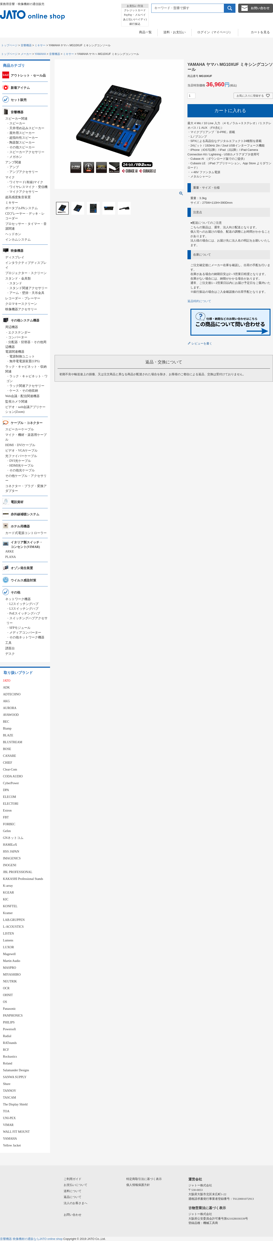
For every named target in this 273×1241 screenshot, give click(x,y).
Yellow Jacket (12, 1145)
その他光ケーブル (22, 470)
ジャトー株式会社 (200, 1185)
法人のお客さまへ (75, 1203)
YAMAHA (40, 54)
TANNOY (9, 1090)
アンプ (14, 167)
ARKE (9, 551)
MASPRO (9, 967)
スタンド (15, 283)
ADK (6, 687)
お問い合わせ (72, 1214)
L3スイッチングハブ (23, 608)
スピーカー (17, 123)
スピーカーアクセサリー (26, 152)
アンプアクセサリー (23, 172)
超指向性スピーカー (23, 137)
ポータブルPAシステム (21, 208)
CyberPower (11, 783)
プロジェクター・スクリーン (26, 273)
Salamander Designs (16, 1070)
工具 (8, 643)
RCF (6, 1049)
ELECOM (9, 797)
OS (5, 1002)
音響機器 (26, 45)
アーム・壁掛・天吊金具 (26, 293)
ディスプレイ (14, 257)
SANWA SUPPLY (14, 1077)
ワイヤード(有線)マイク (26, 182)
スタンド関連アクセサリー (28, 288)
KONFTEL (10, 906)
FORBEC (9, 824)
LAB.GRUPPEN (14, 920)
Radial (7, 1036)
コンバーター (17, 337)
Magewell (9, 954)
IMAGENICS (12, 858)
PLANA (10, 557)
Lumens (8, 940)
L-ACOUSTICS (13, 926)
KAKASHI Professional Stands (23, 879)
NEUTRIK (10, 981)
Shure (6, 1084)
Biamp (7, 728)
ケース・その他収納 (23, 390)
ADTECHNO (11, 694)
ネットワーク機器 (18, 599)
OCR (6, 988)
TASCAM (9, 1097)
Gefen (7, 831)
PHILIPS (9, 1022)
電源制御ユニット (22, 356)
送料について (72, 1191)
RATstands (10, 1043)
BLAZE (8, 735)
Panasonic (9, 1008)
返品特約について (199, 301)
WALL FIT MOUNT (16, 1131)
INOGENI (9, 865)
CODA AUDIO (13, 776)
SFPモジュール (19, 627)
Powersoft (9, 1029)
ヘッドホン (13, 234)
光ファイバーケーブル (21, 456)
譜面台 (10, 648)
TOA (6, 1111)
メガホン (15, 157)
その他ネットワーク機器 (26, 637)
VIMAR (8, 1125)
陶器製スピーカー (22, 142)
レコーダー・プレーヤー (22, 298)
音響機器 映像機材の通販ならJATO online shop (31, 1239)
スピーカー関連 (16, 118)
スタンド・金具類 (18, 278)
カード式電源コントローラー (26, 533)
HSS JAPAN (11, 851)
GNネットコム (13, 838)
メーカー (26, 54)
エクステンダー (19, 332)
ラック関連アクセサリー (26, 386)
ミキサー (40, 45)
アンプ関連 (13, 162)
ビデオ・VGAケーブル (21, 450)
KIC (5, 899)
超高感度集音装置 (18, 197)
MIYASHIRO (12, 974)
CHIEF (7, 762)
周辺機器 (11, 327)
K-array (8, 885)
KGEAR (8, 892)
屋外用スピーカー (22, 133)
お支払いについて (75, 1185)
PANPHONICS (13, 1015)
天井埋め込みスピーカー (26, 128)
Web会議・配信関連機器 (22, 396)
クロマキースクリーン (21, 304)
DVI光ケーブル (20, 460)
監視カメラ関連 (16, 401)
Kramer (8, 913)
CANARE (9, 756)
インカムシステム (18, 239)
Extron (7, 810)
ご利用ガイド (72, 1179)
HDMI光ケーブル (21, 465)
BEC (6, 721)
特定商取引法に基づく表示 (144, 1179)
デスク (10, 653)
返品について (72, 1197)
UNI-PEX (9, 1118)
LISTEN (8, 933)
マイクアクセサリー (23, 191)
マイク (10, 177)
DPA (6, 790)
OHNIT (8, 995)
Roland (7, 1063)
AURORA (9, 708)
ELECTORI (10, 803)
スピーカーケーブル (19, 429)
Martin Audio (11, 961)
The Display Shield (15, 1104)
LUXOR (8, 947)
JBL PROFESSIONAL (17, 872)
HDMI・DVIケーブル (20, 445)
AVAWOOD (11, 715)
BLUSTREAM (12, 742)
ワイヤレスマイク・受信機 (28, 187)
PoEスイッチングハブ (24, 613)
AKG (6, 701)
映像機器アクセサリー (21, 309)
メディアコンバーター (25, 632)
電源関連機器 (14, 351)
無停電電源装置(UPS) (24, 361)
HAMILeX (10, 844)
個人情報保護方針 (138, 1185)
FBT (6, 817)
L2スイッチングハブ (23, 604)
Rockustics (10, 1056)
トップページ (9, 45)
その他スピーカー (22, 147)
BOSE (7, 749)
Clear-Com (10, 769)
